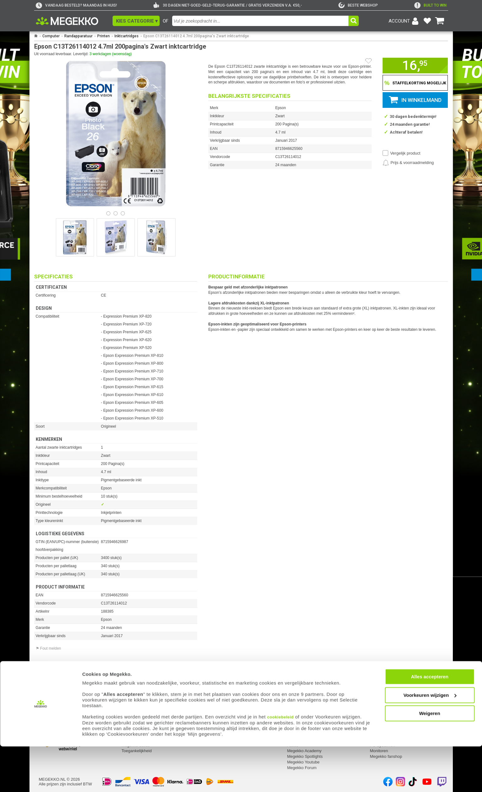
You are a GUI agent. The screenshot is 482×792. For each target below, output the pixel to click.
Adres (209, 705)
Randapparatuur (78, 36)
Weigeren (429, 759)
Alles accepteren (429, 722)
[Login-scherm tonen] (405, 21)
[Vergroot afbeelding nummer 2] (156, 237)
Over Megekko (300, 705)
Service (129, 697)
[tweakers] (358, 5)
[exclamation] (430, 5)
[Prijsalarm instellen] (408, 163)
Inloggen (47, 705)
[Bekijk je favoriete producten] (427, 21)
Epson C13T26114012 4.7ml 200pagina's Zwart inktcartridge (196, 36)
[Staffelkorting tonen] (415, 83)
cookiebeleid (280, 762)
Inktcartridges (126, 36)
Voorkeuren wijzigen (429, 740)
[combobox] (261, 21)
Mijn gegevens (53, 697)
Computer (51, 36)
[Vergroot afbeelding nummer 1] (115, 237)
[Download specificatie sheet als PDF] (116, 677)
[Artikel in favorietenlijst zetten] (368, 61)
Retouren (130, 705)
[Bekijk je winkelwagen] (439, 21)
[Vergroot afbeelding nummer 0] (75, 237)
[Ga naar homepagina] (74, 21)
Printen (103, 36)
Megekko (296, 697)
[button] (136, 21)
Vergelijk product (405, 153)
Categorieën (382, 697)
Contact (212, 697)
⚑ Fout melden (48, 648)
